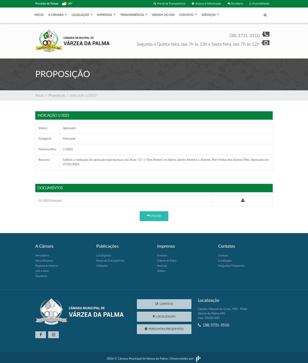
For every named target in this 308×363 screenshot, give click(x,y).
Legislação (81, 13)
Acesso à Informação (206, 3)
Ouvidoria (235, 3)
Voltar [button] (154, 213)
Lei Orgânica (103, 253)
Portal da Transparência (169, 3)
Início (39, 13)
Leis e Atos (42, 269)
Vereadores (42, 253)
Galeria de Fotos (167, 258)
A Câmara (56, 13)
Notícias (162, 263)
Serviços (208, 13)
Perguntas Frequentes (231, 263)
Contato (186, 13)
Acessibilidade (259, 3)
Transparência (132, 13)
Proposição (57, 93)
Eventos (162, 253)
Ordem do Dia (163, 13)
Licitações (102, 263)
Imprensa (105, 13)
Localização (225, 258)
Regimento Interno (46, 263)
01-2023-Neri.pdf (50, 198)
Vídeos (161, 269)
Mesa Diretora (44, 258)
